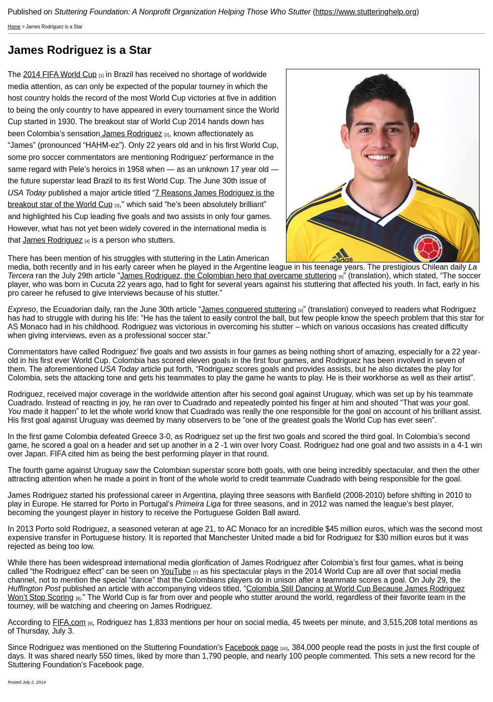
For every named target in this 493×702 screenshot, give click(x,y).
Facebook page (251, 647)
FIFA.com (68, 622)
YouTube (176, 571)
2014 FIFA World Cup (60, 74)
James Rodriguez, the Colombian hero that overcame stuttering (228, 276)
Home (14, 26)
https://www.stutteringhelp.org (365, 12)
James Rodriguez (131, 134)
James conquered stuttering (248, 309)
